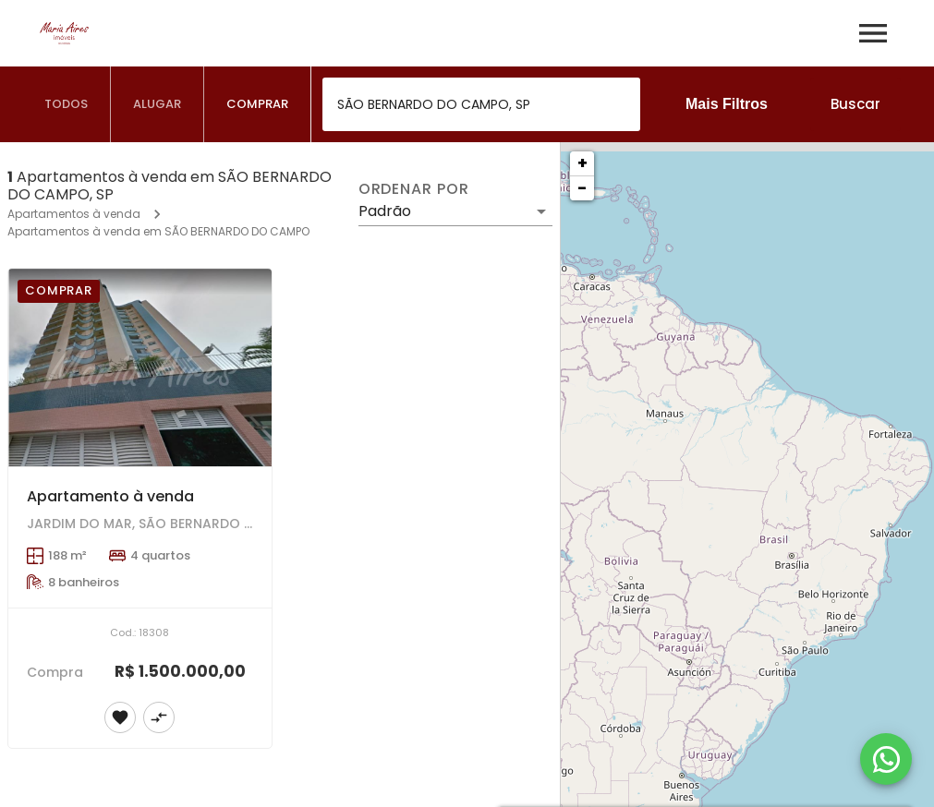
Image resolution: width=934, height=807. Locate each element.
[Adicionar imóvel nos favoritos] (120, 717)
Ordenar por (413, 189)
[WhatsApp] (886, 759)
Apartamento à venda (110, 496)
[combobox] (481, 104)
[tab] (66, 104)
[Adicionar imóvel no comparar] (159, 717)
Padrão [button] (384, 211)
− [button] (582, 187)
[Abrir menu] (873, 33)
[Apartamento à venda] (140, 367)
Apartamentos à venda (73, 214)
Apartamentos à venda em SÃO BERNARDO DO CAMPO (158, 231)
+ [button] (582, 163)
